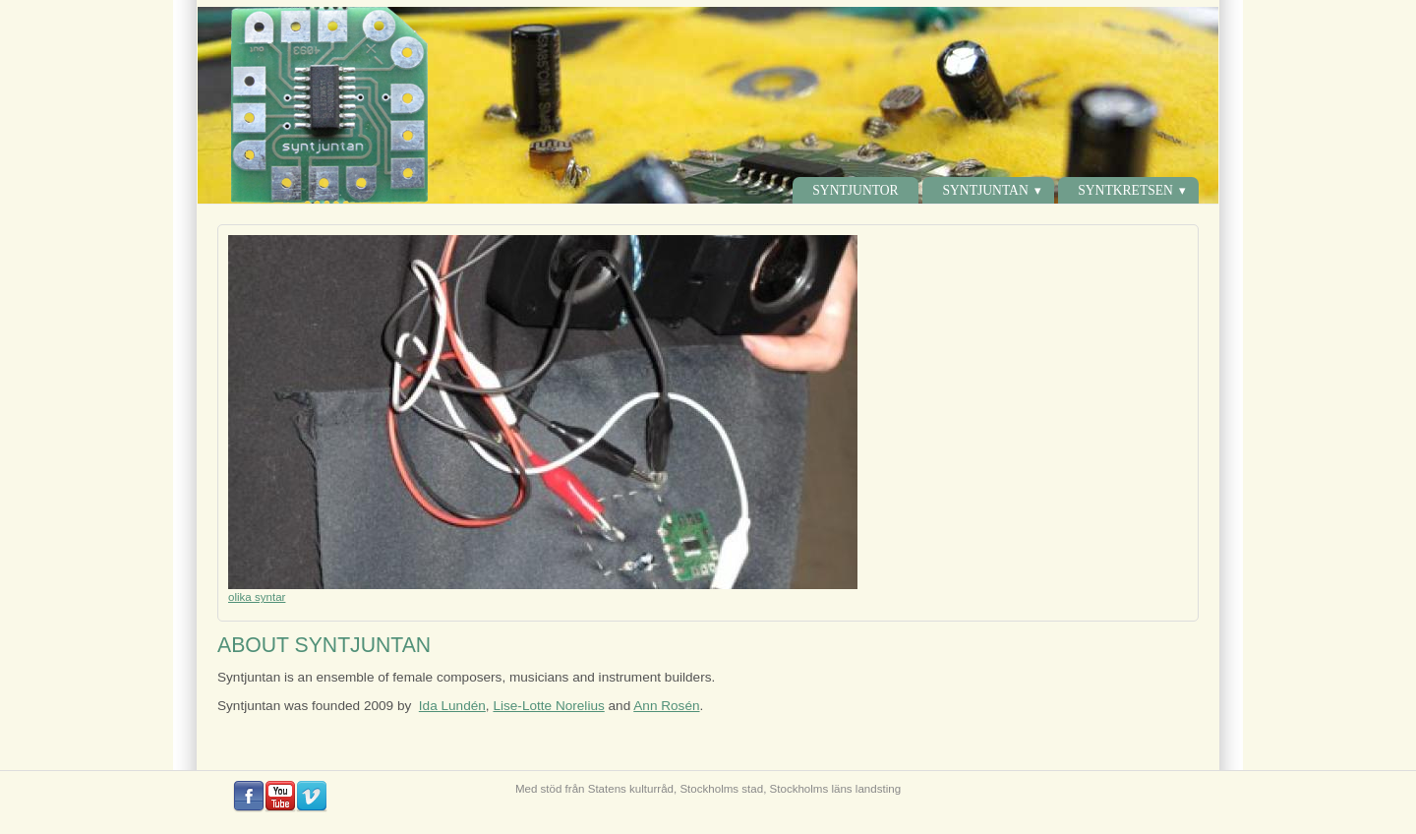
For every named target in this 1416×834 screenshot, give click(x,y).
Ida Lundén (452, 705)
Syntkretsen (1125, 190)
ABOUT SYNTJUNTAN (324, 644)
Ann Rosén (666, 705)
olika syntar (256, 597)
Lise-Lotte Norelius (548, 705)
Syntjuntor (855, 190)
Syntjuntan (985, 190)
